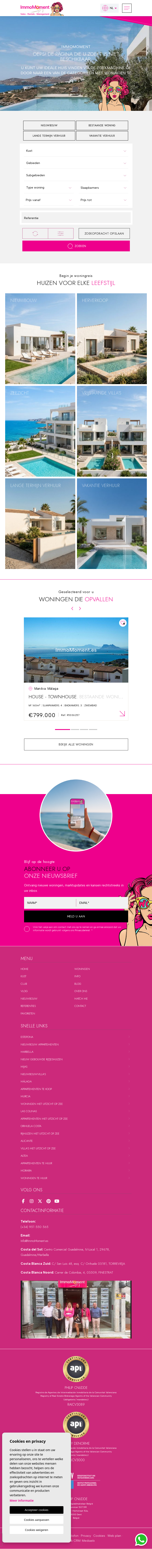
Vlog (24, 991)
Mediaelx (88, 1541)
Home (24, 969)
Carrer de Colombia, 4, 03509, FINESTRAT (84, 1272)
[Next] (80, 608)
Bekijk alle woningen (76, 744)
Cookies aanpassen (36, 1520)
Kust (23, 976)
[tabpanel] (76, 669)
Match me (81, 999)
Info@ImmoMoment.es (34, 1240)
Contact (80, 1006)
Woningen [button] (82, 969)
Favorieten (28, 1013)
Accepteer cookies (36, 1510)
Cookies (99, 1536)
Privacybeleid (82, 930)
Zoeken (77, 246)
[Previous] (72, 608)
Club (24, 984)
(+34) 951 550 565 (34, 1226)
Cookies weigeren (36, 1530)
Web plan (114, 1536)
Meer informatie (22, 1500)
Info (77, 976)
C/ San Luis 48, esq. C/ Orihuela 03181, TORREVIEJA (88, 1263)
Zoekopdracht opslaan (104, 233)
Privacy (86, 1536)
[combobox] (76, 150)
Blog (77, 984)
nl (107, 8)
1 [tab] (62, 729)
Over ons (80, 991)
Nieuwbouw (29, 999)
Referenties (28, 1006)
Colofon (72, 1536)
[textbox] (77, 150)
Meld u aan (76, 916)
